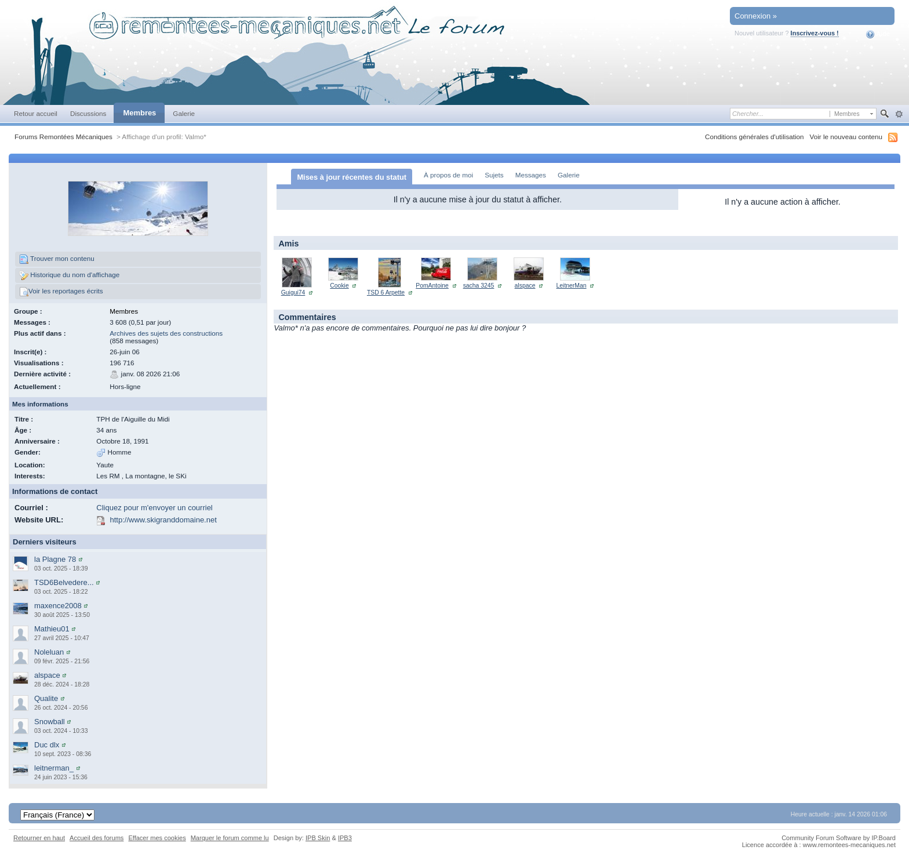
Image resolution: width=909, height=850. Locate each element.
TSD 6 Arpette (386, 292)
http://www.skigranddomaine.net (163, 519)
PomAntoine (432, 285)
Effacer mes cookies (157, 837)
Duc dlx (46, 744)
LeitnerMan (572, 285)
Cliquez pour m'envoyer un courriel (154, 507)
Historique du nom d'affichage (69, 275)
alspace (47, 675)
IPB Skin (318, 837)
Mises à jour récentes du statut (351, 177)
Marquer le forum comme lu (230, 837)
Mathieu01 (52, 628)
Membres (139, 112)
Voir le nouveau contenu (846, 136)
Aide (878, 34)
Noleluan (49, 652)
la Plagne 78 (55, 559)
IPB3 (345, 837)
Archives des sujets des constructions (166, 333)
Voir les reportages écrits (61, 291)
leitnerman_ (54, 768)
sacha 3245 (479, 285)
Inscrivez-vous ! (815, 33)
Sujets (494, 175)
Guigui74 (293, 292)
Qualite (46, 698)
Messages (530, 175)
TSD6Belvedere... (64, 582)
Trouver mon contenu (56, 259)
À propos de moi (448, 175)
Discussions (88, 113)
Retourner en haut (39, 837)
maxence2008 (58, 605)
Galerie (184, 113)
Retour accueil (35, 113)
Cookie (339, 285)
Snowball (49, 721)
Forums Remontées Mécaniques (63, 136)
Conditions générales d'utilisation (754, 136)
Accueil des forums (96, 837)
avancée (899, 114)
